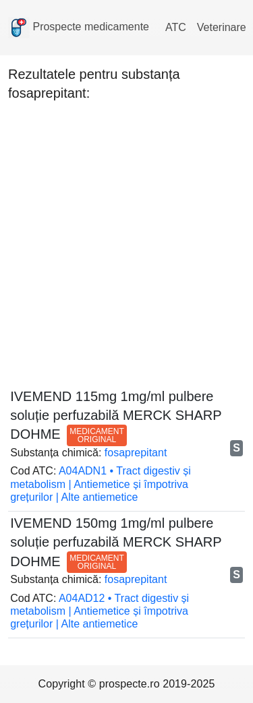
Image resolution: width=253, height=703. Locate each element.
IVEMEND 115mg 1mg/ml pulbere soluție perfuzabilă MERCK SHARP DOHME (115, 415)
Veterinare (221, 27)
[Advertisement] (126, 241)
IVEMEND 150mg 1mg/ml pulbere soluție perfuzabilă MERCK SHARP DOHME (115, 542)
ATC (175, 27)
